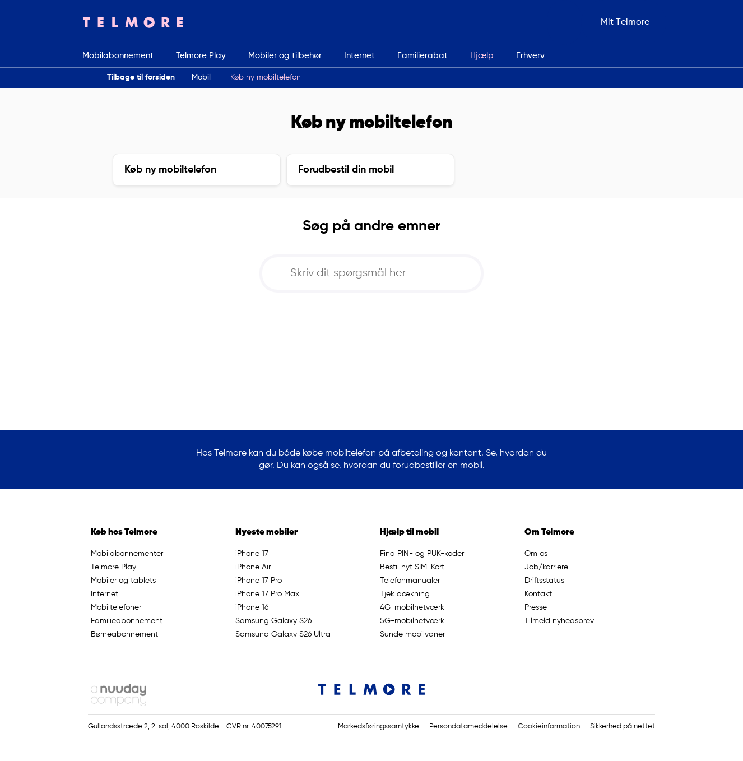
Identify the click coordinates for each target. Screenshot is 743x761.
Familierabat (422, 56)
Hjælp (482, 56)
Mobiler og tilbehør (285, 56)
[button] (564, 22)
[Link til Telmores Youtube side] (649, 689)
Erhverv (530, 56)
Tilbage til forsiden (141, 77)
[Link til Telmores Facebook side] (644, 689)
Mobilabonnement (118, 56)
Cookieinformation (549, 726)
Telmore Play (201, 56)
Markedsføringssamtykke (378, 726)
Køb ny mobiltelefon (265, 77)
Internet (359, 56)
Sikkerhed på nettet (622, 726)
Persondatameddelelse (468, 726)
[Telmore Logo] (132, 22)
